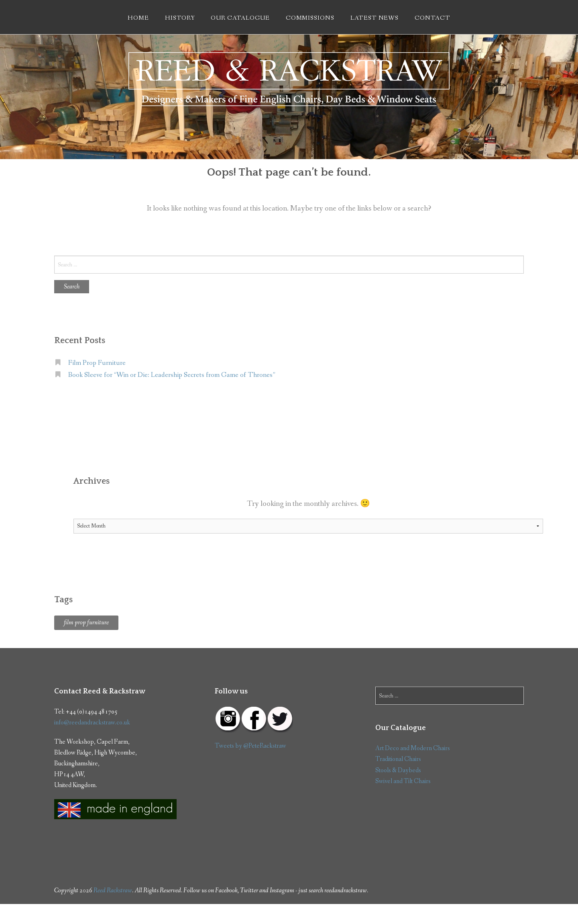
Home (138, 18)
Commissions (310, 18)
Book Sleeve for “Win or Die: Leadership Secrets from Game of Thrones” (171, 375)
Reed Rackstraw (113, 890)
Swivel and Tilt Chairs (403, 781)
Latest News (374, 18)
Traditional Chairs (398, 759)
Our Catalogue (240, 18)
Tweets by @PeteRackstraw (250, 746)
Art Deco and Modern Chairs (412, 748)
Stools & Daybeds (398, 770)
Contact (432, 18)
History (180, 18)
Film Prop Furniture (97, 363)
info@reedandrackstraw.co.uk (92, 722)
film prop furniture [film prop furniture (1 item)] (86, 622)
